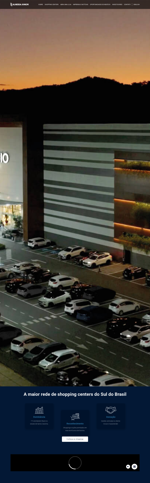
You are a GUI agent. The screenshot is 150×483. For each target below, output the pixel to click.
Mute (128, 466)
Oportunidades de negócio (100, 4)
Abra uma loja (65, 4)
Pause (134, 466)
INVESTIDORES (117, 4)
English (137, 4)
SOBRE (40, 4)
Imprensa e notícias (80, 4)
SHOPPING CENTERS (52, 4)
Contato (127, 4)
